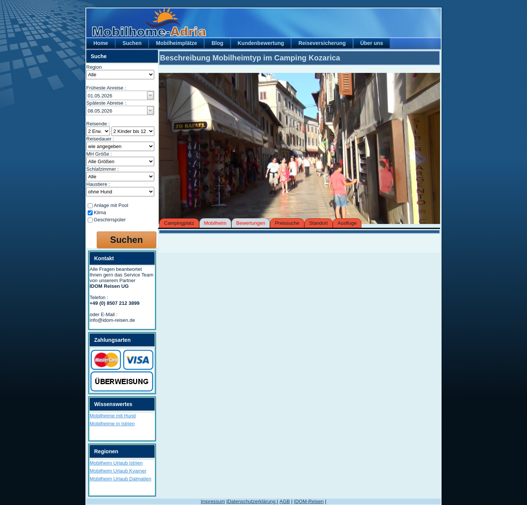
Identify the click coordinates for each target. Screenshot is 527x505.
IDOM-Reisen (309, 501)
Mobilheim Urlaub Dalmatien (120, 479)
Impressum (213, 501)
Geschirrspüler (110, 219)
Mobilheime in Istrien (112, 423)
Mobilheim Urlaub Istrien (116, 463)
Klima (100, 212)
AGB (284, 501)
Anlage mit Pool (111, 205)
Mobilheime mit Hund (113, 416)
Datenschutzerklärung (252, 501)
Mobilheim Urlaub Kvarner (118, 471)
